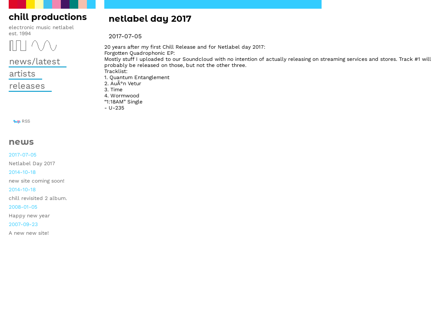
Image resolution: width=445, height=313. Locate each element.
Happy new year (29, 216)
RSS (26, 121)
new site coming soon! (36, 181)
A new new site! (29, 233)
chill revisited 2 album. (38, 198)
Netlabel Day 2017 (32, 163)
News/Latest (34, 61)
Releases (27, 85)
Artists (22, 73)
